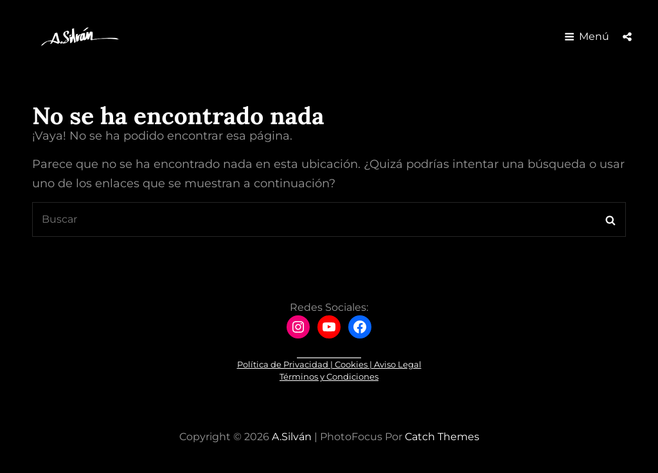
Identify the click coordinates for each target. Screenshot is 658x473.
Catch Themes (442, 437)
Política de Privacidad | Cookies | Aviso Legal (329, 364)
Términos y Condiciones (329, 376)
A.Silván (292, 437)
